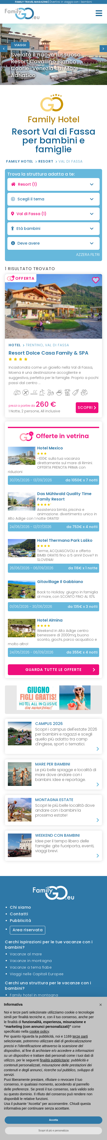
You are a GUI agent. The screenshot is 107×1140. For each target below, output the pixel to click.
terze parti (80, 1036)
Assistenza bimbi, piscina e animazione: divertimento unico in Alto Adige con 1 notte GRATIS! (52, 514)
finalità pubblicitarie (54, 1060)
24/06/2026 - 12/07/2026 (30, 526)
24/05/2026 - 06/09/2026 (31, 652)
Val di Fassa (71, 161)
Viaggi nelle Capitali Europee (37, 974)
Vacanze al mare (26, 954)
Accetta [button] (53, 1120)
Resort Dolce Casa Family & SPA (53, 355)
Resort (46, 161)
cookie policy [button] (39, 1031)
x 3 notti (82, 607)
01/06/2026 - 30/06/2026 (31, 606)
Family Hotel (20, 161)
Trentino (34, 345)
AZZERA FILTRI (88, 254)
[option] (53, 54)
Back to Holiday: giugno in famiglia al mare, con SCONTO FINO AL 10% (67, 594)
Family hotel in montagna (34, 995)
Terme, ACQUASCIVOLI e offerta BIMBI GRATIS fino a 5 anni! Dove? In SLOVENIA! (67, 555)
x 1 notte (82, 568)
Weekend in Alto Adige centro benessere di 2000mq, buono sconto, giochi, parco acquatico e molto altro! (52, 637)
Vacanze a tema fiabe (31, 967)
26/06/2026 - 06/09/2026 (31, 568)
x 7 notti (81, 480)
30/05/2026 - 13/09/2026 (31, 480)
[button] (101, 1005)
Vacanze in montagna (31, 960)
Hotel (15, 345)
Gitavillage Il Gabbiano (60, 581)
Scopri (87, 407)
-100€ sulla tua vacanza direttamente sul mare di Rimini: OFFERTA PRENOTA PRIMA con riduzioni (50, 465)
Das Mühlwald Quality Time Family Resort (64, 496)
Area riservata (28, 930)
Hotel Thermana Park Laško (64, 540)
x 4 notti (81, 527)
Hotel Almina (49, 620)
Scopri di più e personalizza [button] (53, 1130)
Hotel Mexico (50, 448)
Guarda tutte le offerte (60, 669)
